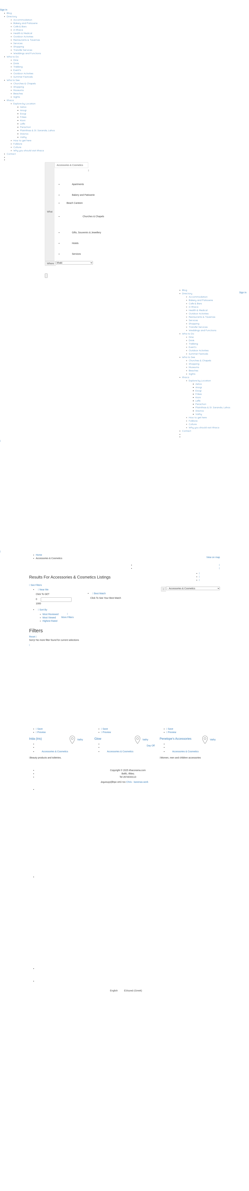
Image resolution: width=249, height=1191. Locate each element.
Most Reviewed (51, 614)
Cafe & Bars (20, 26)
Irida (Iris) (35, 738)
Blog (9, 13)
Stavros (24, 133)
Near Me (43, 589)
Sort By (42, 609)
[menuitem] (128, 160)
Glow (97, 738)
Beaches (18, 93)
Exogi (23, 113)
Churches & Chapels (24, 83)
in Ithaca (18, 29)
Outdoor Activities (23, 36)
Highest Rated (50, 621)
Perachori (25, 127)
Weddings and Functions (27, 53)
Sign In (3, 9)
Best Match (99, 593)
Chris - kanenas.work (137, 782)
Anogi (23, 110)
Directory (12, 16)
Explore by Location (24, 103)
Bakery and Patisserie (25, 23)
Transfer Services (22, 49)
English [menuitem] (114, 990)
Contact (11, 153)
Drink (16, 63)
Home (39, 555)
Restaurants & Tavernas (26, 39)
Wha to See (13, 80)
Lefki (22, 123)
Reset (33, 636)
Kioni (22, 120)
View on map (213, 557)
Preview (41, 732)
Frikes (23, 116)
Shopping (18, 46)
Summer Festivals (23, 76)
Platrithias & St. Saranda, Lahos (37, 130)
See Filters (36, 585)
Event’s (17, 70)
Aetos (23, 106)
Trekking (18, 66)
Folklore (17, 143)
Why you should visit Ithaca (28, 150)
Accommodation (22, 19)
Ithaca (10, 100)
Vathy (23, 137)
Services (18, 43)
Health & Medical (22, 33)
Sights (16, 96)
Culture (17, 147)
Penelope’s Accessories (175, 738)
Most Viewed (49, 617)
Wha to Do (13, 56)
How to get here (22, 140)
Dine (15, 60)
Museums (18, 90)
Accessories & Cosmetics (55, 751)
